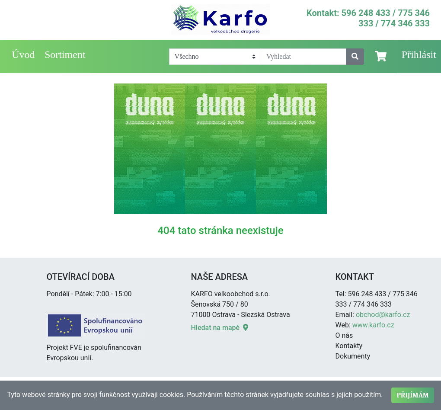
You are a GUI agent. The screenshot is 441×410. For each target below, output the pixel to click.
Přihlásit (419, 54)
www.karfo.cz (373, 325)
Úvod (23, 54)
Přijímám (412, 395)
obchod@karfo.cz (383, 315)
